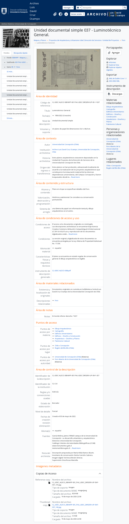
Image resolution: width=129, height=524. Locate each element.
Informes (111, 62)
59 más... (10, 118)
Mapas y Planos (40, 40)
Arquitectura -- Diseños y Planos (67, 338)
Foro (123, 40)
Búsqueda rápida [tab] (20, 53)
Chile (57, 345)
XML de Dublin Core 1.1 (116, 78)
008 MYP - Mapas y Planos (22, 57)
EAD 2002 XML (113, 81)
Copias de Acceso (46, 473)
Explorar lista (112, 65)
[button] (55, 14)
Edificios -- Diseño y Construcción (67, 336)
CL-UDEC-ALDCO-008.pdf (61, 270)
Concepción (64, 345)
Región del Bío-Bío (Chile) (64, 348)
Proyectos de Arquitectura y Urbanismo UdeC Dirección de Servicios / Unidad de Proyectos (84, 40)
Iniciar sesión (76, 14)
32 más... (10, 71)
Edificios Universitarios (63, 333)
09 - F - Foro (15, 67)
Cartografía (59, 331)
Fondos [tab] (6, 53)
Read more (75, 177)
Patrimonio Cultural (62, 341)
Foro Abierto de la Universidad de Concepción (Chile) (75, 359)
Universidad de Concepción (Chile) (65, 144)
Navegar (67, 7)
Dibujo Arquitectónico (63, 328)
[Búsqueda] (102, 8)
